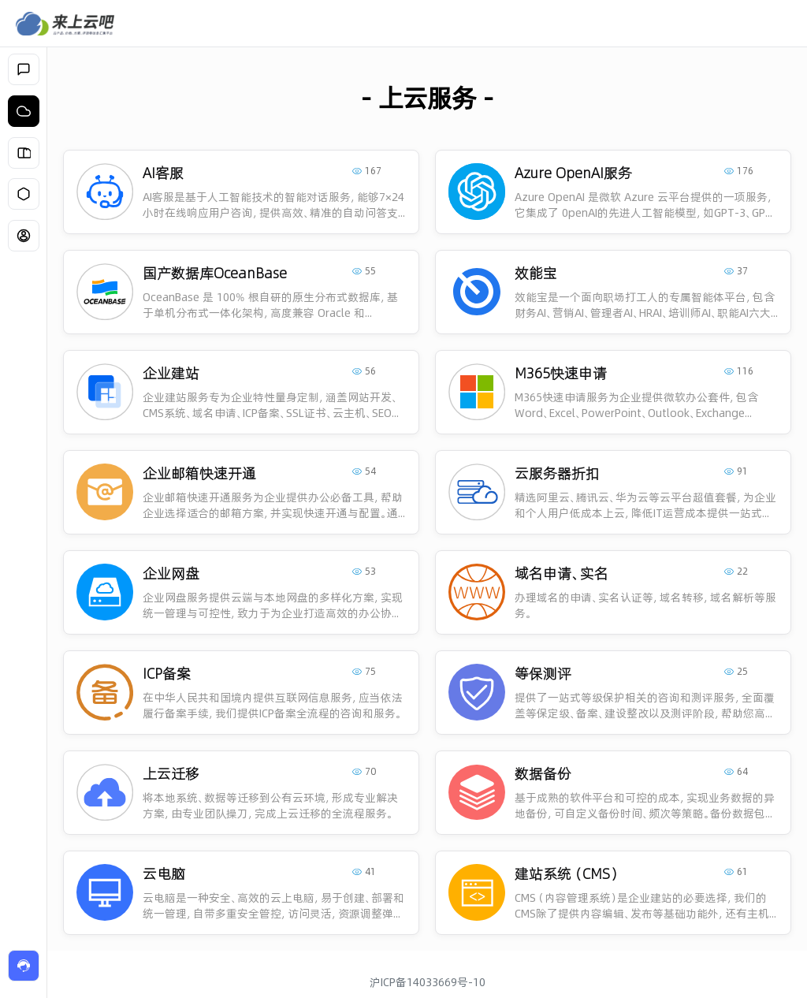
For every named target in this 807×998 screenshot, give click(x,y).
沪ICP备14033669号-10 (427, 982)
